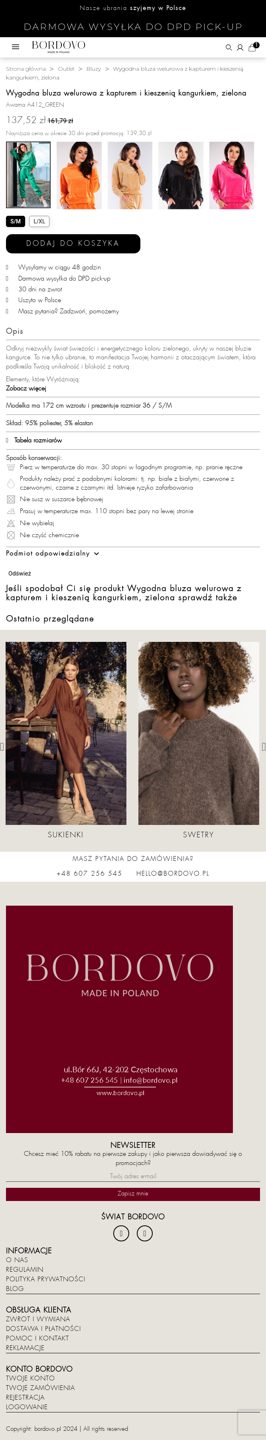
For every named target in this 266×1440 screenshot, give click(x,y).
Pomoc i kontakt (37, 1338)
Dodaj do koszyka (73, 243)
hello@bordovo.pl (172, 873)
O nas (17, 1260)
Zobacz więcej (26, 388)
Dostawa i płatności (43, 1328)
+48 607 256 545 (89, 873)
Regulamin (24, 1269)
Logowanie (27, 1407)
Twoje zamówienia (40, 1388)
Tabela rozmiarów (34, 440)
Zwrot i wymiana (38, 1319)
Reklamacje (25, 1348)
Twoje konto (30, 1378)
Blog (15, 1289)
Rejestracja (25, 1397)
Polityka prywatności (45, 1279)
